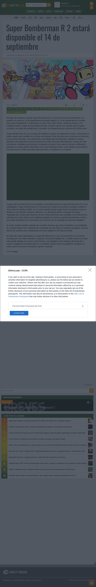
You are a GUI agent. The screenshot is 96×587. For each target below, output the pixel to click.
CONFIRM (19, 313)
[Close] (90, 270)
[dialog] (48, 293)
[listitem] (48, 306)
